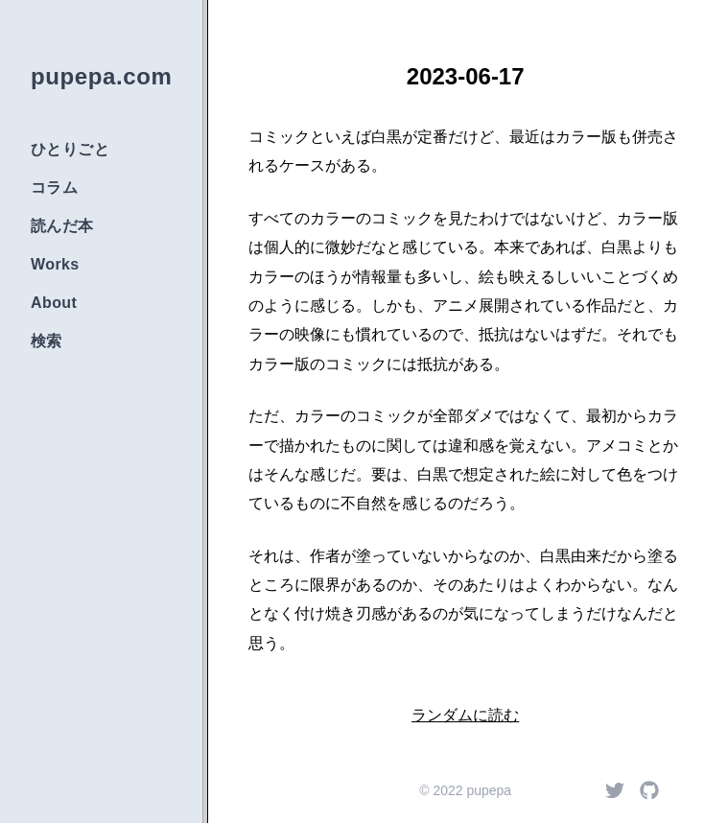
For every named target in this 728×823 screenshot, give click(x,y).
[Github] (649, 790)
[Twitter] (614, 790)
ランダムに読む (465, 715)
